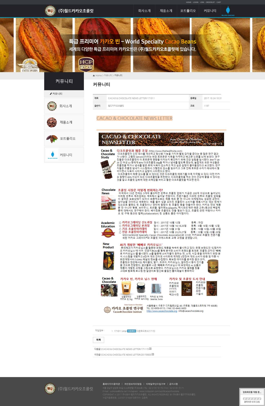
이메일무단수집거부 (155, 384)
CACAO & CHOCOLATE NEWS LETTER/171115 (125, 349)
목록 (98, 339)
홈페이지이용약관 (111, 384)
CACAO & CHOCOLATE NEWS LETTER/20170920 (126, 354)
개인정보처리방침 (133, 384)
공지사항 (173, 384)
